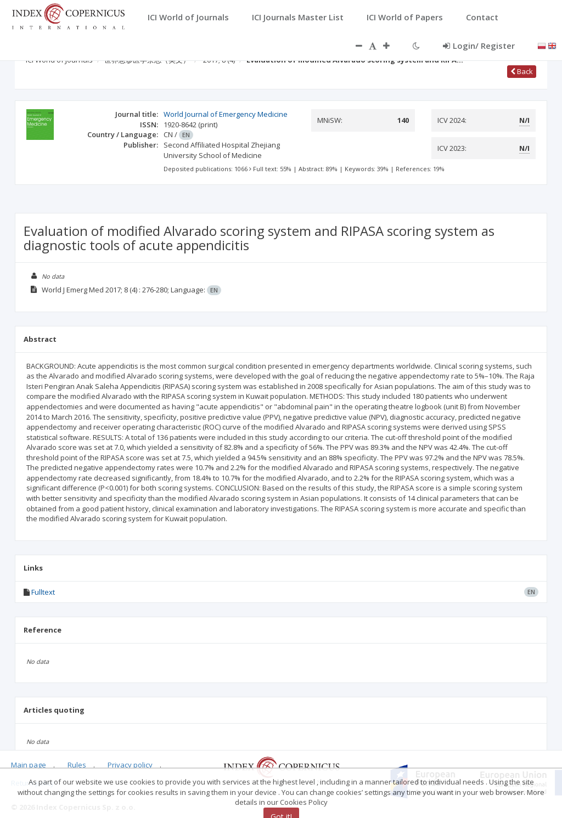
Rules (77, 765)
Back (521, 71)
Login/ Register (479, 45)
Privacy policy (130, 765)
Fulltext (43, 592)
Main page (28, 765)
